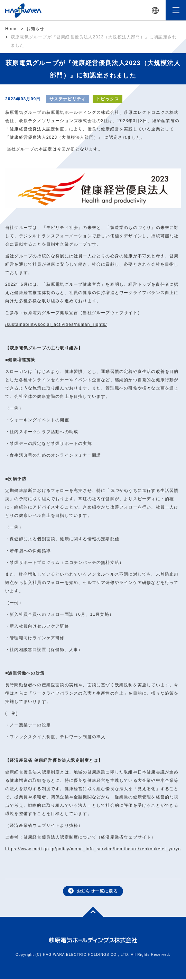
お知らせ (35, 28)
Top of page (89, 910)
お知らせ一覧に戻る (93, 891)
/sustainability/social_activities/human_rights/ (56, 324)
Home (11, 28)
